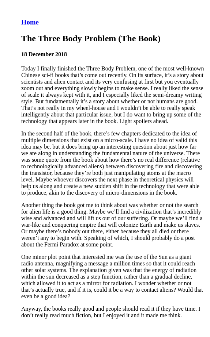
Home (30, 22)
